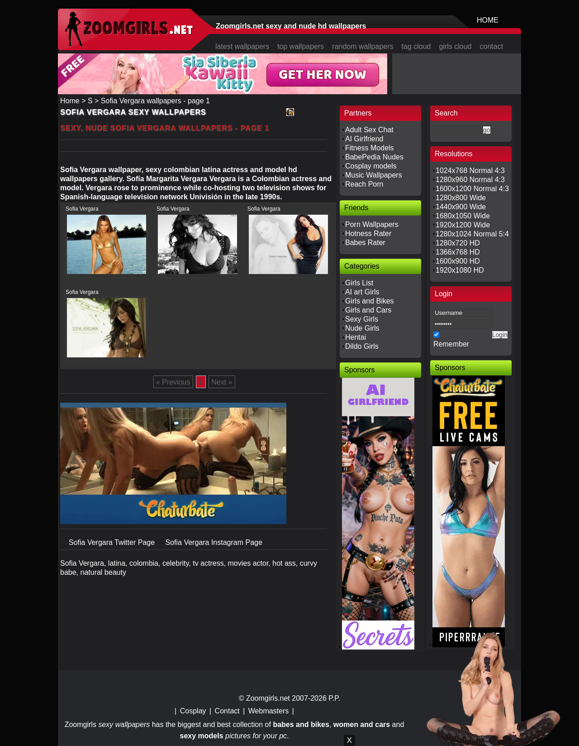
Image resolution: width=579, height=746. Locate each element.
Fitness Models (369, 148)
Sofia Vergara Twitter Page (113, 542)
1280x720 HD (458, 243)
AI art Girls (362, 292)
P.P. (334, 698)
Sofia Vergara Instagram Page (213, 542)
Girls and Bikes (369, 301)
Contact (227, 711)
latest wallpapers (242, 46)
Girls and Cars (368, 310)
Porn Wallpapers (372, 224)
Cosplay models (371, 166)
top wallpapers (300, 46)
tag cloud (416, 46)
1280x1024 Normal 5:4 (472, 234)
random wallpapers (362, 46)
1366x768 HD (458, 252)
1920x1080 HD (460, 270)
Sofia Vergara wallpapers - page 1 (155, 101)
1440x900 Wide (461, 207)
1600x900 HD (458, 261)
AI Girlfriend (364, 139)
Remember (451, 344)
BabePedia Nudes (374, 157)
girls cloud (455, 46)
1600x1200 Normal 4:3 (472, 189)
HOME (487, 20)
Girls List (359, 283)
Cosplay (193, 711)
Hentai (355, 337)
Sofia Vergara (82, 209)
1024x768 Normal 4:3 (470, 170)
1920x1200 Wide (463, 225)
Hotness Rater (368, 233)
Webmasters (268, 711)
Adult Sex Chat (369, 130)
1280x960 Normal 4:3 (470, 179)
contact (491, 46)
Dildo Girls (362, 346)
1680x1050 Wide (463, 216)
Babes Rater (365, 242)
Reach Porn (364, 184)
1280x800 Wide (461, 198)
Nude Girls (362, 328)
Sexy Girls (361, 319)
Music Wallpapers (373, 175)
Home (70, 101)
